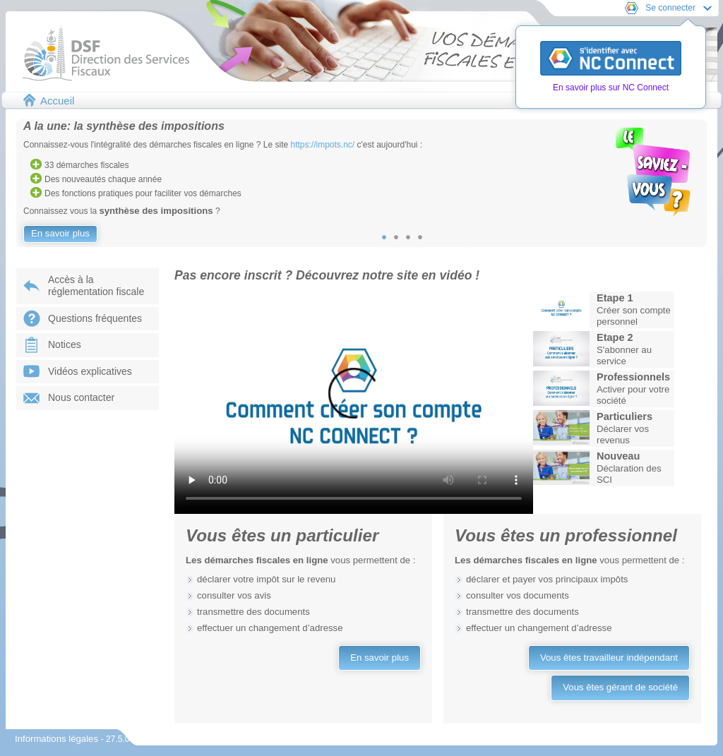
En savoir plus (60, 233)
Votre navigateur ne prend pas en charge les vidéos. (353, 401)
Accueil (57, 101)
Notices (64, 344)
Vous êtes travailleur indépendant (609, 657)
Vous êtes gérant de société (620, 687)
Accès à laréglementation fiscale (96, 286)
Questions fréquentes (95, 318)
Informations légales (58, 738)
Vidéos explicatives (90, 371)
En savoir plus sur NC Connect (611, 87)
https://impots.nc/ (323, 145)
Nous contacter (81, 397)
